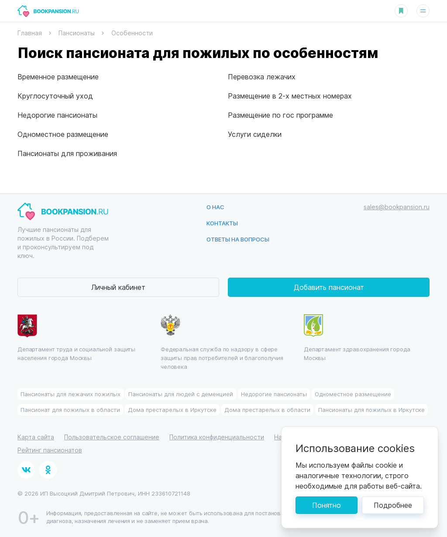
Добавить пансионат (329, 287)
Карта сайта (35, 437)
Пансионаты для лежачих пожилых (70, 394)
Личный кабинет (118, 287)
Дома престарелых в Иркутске (172, 409)
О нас (215, 207)
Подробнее (393, 505)
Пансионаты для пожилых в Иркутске (371, 409)
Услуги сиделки (255, 134)
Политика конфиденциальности (216, 437)
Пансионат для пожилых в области (70, 409)
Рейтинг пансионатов (49, 450)
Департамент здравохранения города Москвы (357, 337)
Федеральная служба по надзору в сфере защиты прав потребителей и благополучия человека (222, 342)
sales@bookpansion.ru (397, 207)
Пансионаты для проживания (67, 153)
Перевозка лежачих (262, 76)
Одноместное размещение (62, 134)
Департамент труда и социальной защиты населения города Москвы (76, 337)
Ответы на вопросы (237, 239)
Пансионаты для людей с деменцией (180, 394)
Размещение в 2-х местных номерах (290, 95)
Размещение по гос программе (280, 114)
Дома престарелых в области (267, 409)
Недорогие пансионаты (57, 114)
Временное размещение (58, 76)
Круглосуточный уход (55, 95)
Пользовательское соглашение (111, 437)
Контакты (222, 223)
